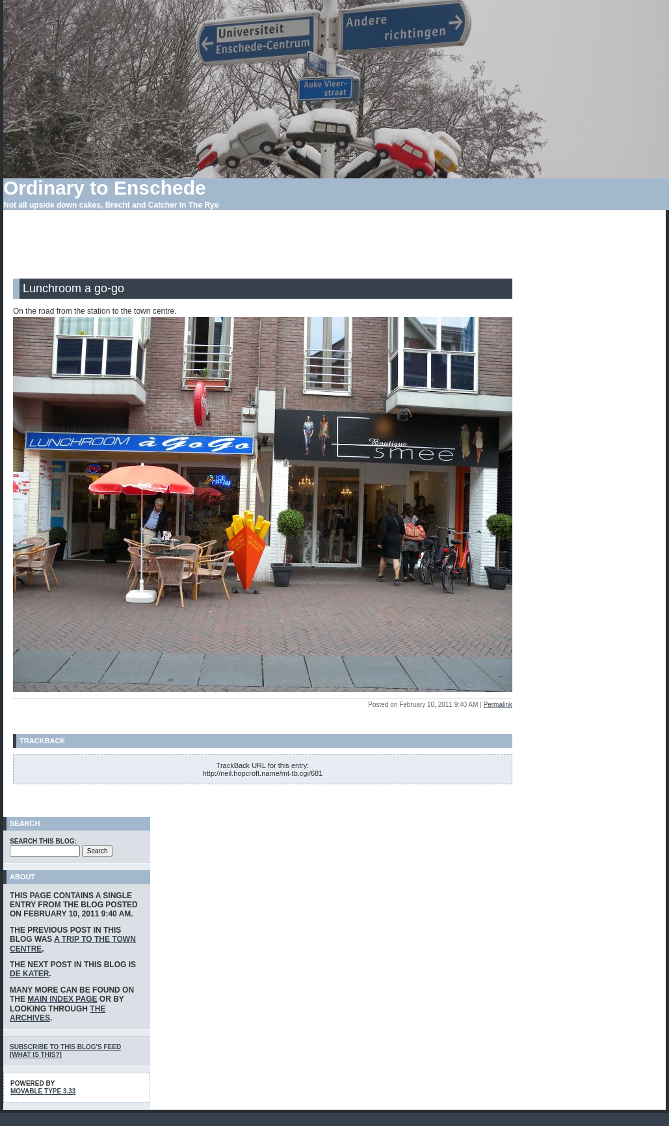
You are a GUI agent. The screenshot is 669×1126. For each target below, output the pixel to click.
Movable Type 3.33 (42, 1091)
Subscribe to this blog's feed (65, 1046)
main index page (62, 999)
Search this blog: (43, 841)
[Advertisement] (262, 249)
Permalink (498, 704)
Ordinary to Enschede (104, 188)
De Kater (29, 973)
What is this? (35, 1054)
